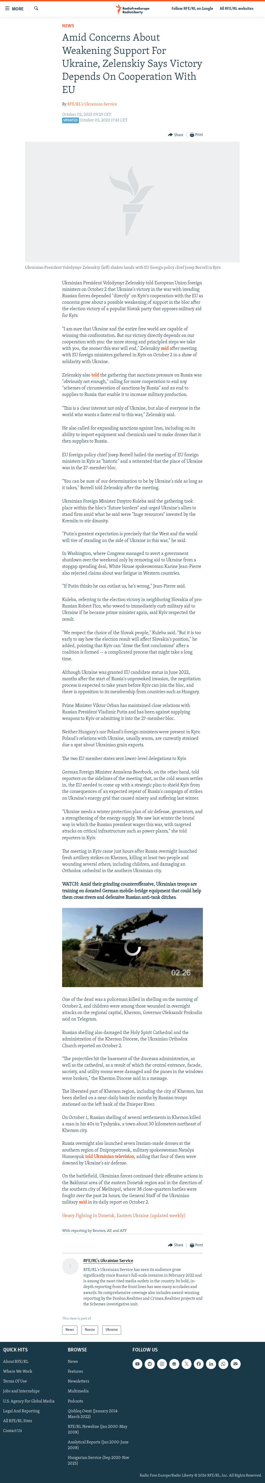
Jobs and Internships (21, 1391)
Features (75, 1372)
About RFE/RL (15, 1362)
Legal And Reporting (21, 1411)
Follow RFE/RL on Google (192, 9)
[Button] (175, 135)
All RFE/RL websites (237, 9)
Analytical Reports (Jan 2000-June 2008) (98, 1445)
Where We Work (17, 1372)
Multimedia (78, 1391)
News (68, 26)
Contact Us (12, 1431)
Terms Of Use (15, 1381)
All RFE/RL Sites (17, 1421)
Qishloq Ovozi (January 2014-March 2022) (93, 1414)
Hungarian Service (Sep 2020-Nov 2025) (98, 1461)
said (165, 348)
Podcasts (75, 1401)
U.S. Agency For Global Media (29, 1401)
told (95, 375)
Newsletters (78, 1381)
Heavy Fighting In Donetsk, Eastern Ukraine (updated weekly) (124, 1215)
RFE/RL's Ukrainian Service (92, 104)
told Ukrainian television (109, 1156)
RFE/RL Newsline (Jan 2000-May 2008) (97, 1429)
